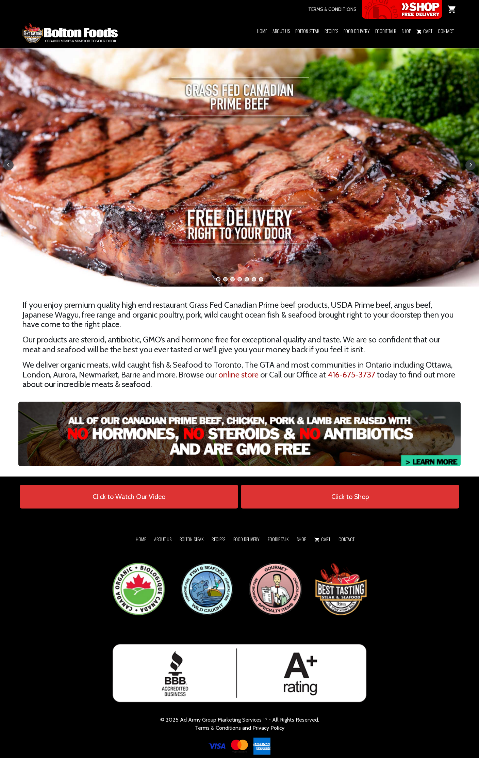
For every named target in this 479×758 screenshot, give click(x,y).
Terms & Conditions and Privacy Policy (239, 728)
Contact (446, 30)
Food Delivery (357, 30)
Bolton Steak (307, 30)
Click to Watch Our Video (129, 497)
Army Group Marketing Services (225, 719)
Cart (424, 30)
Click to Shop (350, 497)
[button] (406, 40)
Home (262, 30)
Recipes (331, 30)
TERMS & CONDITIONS (332, 9)
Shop (406, 30)
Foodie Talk (385, 30)
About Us (281, 30)
